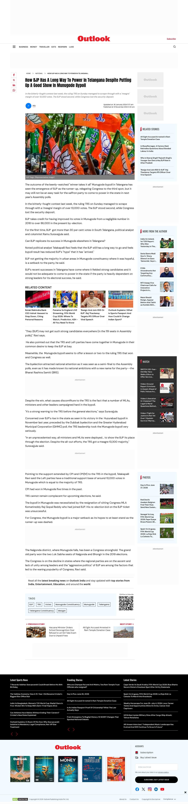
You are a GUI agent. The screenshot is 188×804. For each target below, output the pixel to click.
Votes (48, 604)
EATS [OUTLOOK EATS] (53, 47)
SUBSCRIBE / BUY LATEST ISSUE (156, 780)
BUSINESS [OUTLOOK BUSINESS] (23, 47)
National (39, 73)
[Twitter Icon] (143, 789)
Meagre (62, 610)
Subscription (146, 752)
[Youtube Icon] (162, 789)
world (87, 584)
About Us (122, 799)
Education (59, 584)
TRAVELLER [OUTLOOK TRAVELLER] (44, 47)
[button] (11, 734)
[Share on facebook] (13, 74)
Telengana (104, 604)
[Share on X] (13, 80)
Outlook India (78, 580)
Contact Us (134, 799)
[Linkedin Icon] (156, 789)
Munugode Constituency (68, 604)
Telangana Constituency (42, 610)
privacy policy (163, 772)
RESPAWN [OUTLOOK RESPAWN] (62, 47)
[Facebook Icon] (137, 789)
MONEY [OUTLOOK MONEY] (33, 47)
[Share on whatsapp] (13, 90)
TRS (39, 604)
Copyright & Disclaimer (151, 799)
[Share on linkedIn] (13, 85)
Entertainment (43, 584)
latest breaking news (54, 580)
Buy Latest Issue (148, 757)
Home (28, 73)
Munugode (89, 604)
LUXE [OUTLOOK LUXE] (71, 47)
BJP (31, 604)
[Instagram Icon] (150, 789)
